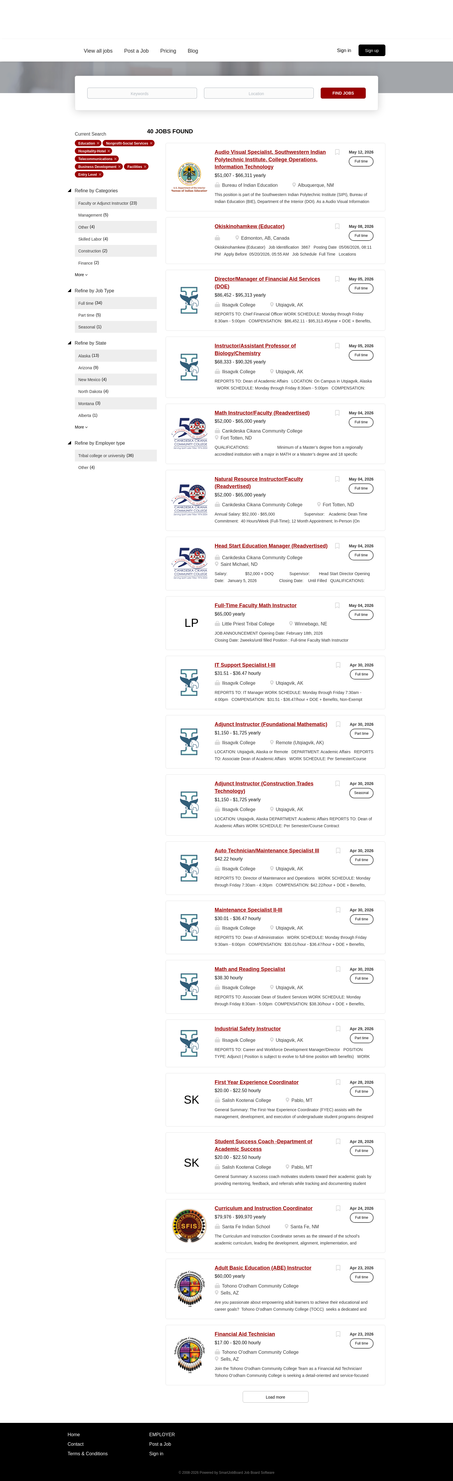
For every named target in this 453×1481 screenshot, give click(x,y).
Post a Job (160, 1444)
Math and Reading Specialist (250, 969)
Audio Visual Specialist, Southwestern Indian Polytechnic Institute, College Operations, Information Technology (270, 159)
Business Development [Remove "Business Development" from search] (97, 167)
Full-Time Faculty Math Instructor (256, 605)
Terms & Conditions (88, 1453)
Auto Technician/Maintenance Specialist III (267, 851)
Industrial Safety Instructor (248, 1029)
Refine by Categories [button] (95, 190)
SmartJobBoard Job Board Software (246, 1473)
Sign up (372, 50)
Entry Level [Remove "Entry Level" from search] (87, 175)
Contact (75, 1444)
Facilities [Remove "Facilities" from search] (134, 167)
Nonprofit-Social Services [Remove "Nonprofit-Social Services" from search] (127, 143)
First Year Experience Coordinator (257, 1082)
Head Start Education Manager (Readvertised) (271, 546)
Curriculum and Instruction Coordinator (264, 1208)
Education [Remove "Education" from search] (86, 143)
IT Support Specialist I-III (245, 665)
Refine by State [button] (89, 343)
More (79, 274)
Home (74, 1434)
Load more (275, 1397)
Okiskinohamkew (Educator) (250, 226)
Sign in (344, 50)
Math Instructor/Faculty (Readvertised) (262, 413)
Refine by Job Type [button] (93, 290)
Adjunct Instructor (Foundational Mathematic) (271, 724)
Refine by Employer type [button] (99, 443)
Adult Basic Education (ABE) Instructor (263, 1268)
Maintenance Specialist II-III (248, 910)
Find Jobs (343, 93)
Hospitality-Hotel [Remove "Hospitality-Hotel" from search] (92, 151)
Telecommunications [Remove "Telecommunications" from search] (95, 159)
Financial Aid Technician (245, 1334)
